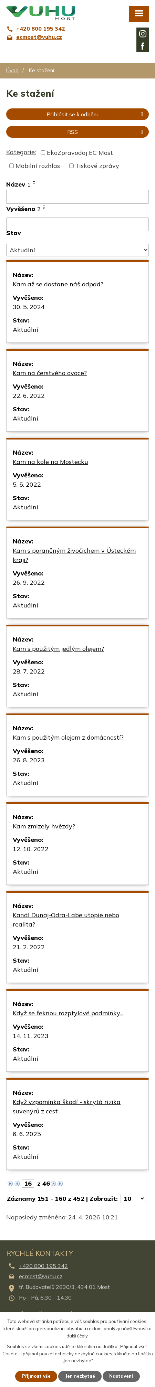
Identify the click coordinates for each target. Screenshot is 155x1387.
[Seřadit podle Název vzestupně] (34, 181)
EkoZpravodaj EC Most (80, 153)
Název (18, 184)
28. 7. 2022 (29, 671)
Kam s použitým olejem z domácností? (68, 737)
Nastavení (121, 1376)
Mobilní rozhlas (38, 166)
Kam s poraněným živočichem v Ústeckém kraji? (74, 555)
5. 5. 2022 (27, 484)
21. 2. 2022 (29, 947)
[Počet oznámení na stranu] (133, 1198)
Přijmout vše (36, 1376)
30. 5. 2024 (29, 307)
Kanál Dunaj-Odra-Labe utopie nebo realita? (66, 919)
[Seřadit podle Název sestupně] (34, 183)
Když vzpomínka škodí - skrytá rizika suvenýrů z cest (67, 1106)
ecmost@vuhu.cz (40, 1276)
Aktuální (25, 329)
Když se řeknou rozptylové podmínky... (68, 1013)
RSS (106, 131)
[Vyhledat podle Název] (77, 197)
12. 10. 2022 (31, 849)
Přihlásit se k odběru (95, 114)
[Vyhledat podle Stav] (77, 250)
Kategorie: (21, 152)
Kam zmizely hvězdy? (44, 826)
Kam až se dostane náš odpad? (58, 284)
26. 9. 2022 (29, 582)
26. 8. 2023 (29, 760)
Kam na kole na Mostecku (50, 462)
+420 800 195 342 (43, 1265)
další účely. (77, 1335)
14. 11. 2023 (31, 1036)
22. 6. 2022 (29, 396)
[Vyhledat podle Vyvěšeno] (77, 224)
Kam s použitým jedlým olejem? (58, 649)
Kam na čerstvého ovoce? (50, 373)
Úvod (12, 70)
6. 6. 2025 (27, 1134)
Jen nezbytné (80, 1376)
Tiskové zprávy (97, 166)
